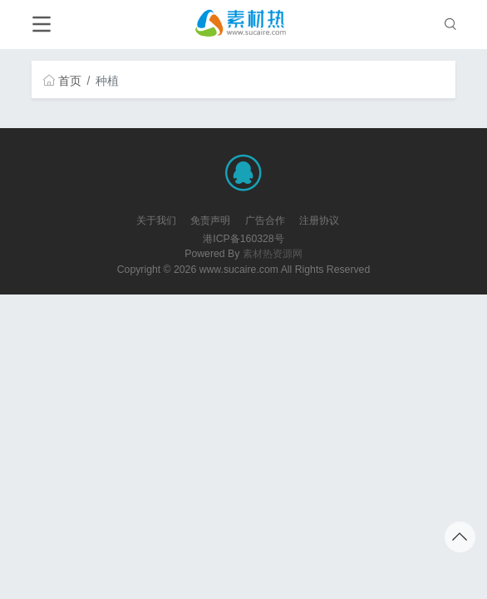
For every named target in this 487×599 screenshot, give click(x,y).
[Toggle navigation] (41, 24)
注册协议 (319, 220)
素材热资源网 (273, 254)
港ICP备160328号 (243, 239)
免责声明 (210, 220)
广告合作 (265, 220)
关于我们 (156, 220)
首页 (62, 80)
